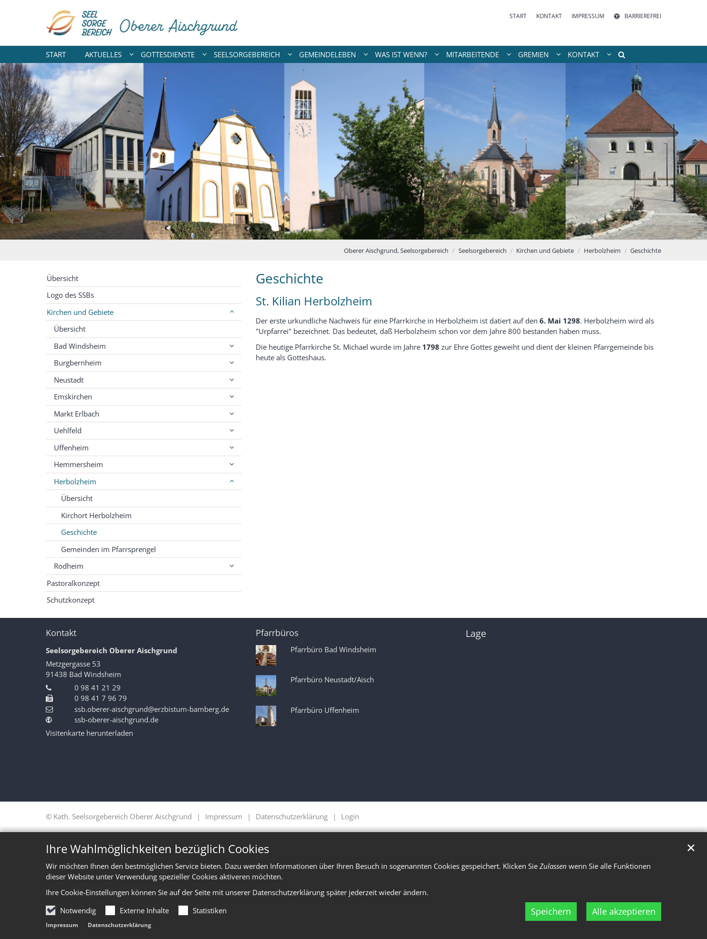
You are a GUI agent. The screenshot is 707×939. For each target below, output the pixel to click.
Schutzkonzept (70, 600)
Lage (476, 633)
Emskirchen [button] (73, 396)
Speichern (551, 911)
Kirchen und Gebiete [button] (80, 312)
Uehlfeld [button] (68, 430)
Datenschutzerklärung (119, 925)
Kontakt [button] (583, 54)
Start (56, 54)
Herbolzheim (602, 250)
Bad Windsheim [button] (80, 346)
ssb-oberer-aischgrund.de (116, 719)
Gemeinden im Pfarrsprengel (108, 549)
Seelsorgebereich (482, 250)
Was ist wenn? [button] (401, 54)
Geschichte (645, 250)
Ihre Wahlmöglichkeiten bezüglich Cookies (157, 849)
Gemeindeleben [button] (327, 54)
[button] (618, 56)
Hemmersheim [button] (78, 464)
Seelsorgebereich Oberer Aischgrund (111, 650)
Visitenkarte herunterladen (89, 733)
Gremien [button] (533, 54)
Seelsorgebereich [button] (247, 54)
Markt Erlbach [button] (76, 413)
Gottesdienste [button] (168, 54)
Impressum (62, 925)
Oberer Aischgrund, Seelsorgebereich (396, 250)
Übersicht (62, 278)
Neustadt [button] (68, 380)
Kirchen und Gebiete (545, 250)
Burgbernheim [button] (78, 362)
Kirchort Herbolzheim (96, 515)
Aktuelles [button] (103, 54)
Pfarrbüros (277, 632)
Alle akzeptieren (623, 911)
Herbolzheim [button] (75, 481)
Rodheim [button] (68, 566)
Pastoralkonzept (73, 583)
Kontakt (61, 632)
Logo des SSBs (70, 295)
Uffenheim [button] (71, 447)
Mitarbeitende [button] (472, 54)
